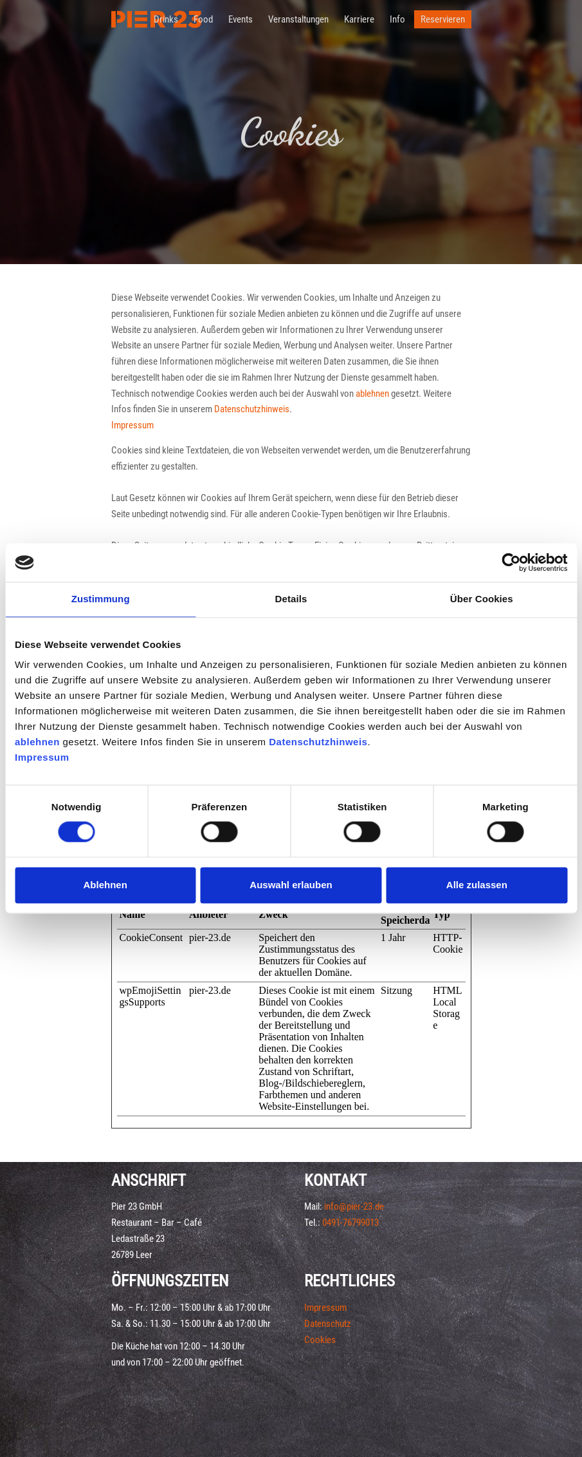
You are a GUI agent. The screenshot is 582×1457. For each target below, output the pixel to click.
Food (203, 19)
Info (397, 19)
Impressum (42, 757)
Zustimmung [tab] (100, 598)
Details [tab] (291, 598)
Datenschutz (327, 1323)
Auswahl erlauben (291, 884)
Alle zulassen (476, 884)
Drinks (166, 19)
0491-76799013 (350, 1222)
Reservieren (443, 19)
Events (240, 19)
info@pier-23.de (354, 1206)
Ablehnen (105, 884)
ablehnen (37, 741)
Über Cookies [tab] (481, 598)
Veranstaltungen (298, 19)
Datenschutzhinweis (318, 741)
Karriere (359, 19)
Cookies (320, 1340)
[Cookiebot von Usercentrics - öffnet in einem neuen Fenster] (511, 562)
